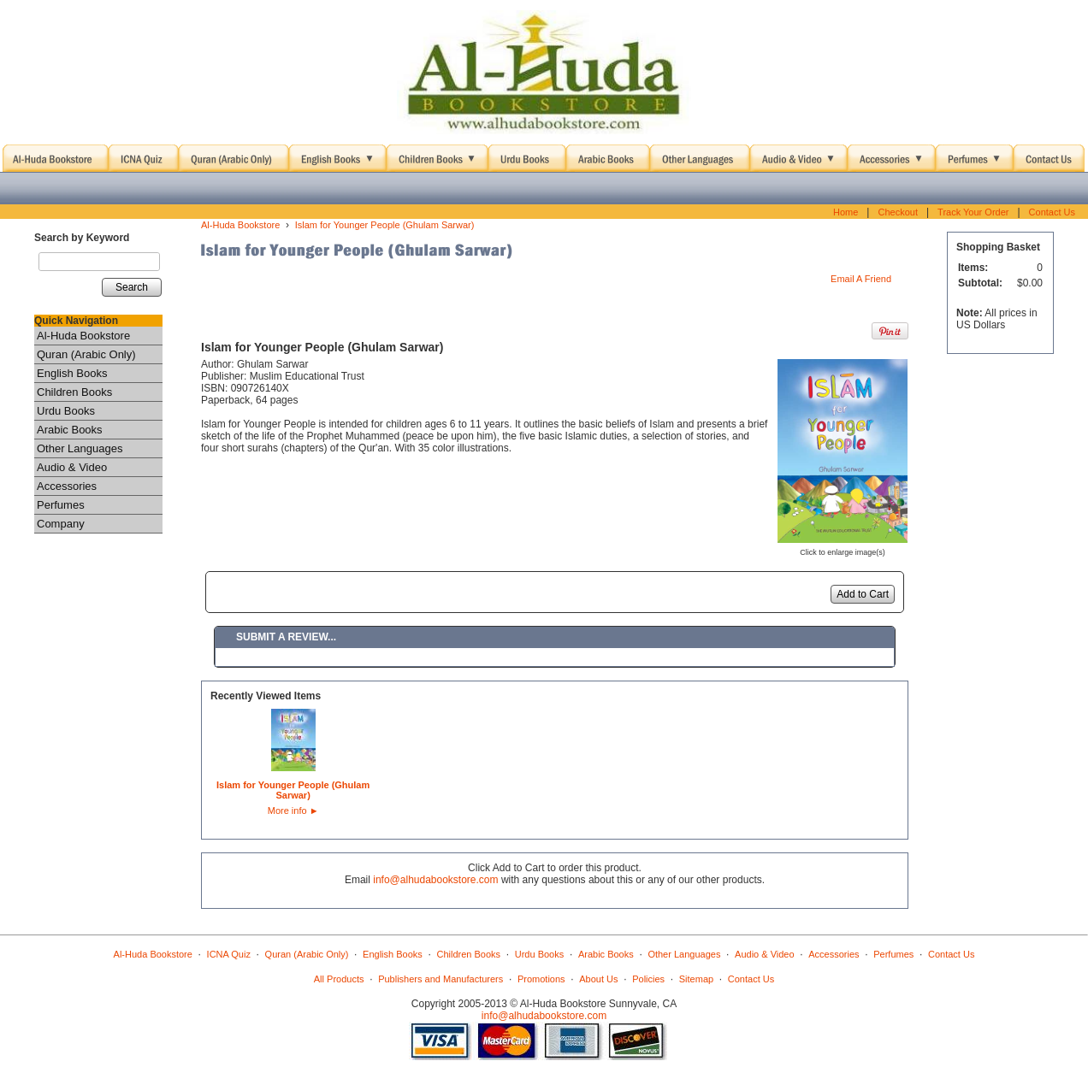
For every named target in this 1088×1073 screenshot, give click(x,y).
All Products (339, 979)
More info (293, 810)
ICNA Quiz (229, 954)
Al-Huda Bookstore (83, 335)
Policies (648, 979)
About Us (598, 979)
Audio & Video (72, 467)
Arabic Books (70, 429)
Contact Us (1052, 212)
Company (61, 523)
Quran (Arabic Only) (86, 354)
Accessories (67, 486)
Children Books (74, 392)
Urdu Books (66, 410)
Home (845, 212)
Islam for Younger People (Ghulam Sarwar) (385, 225)
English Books (72, 373)
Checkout (897, 212)
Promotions (541, 979)
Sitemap (696, 979)
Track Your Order (972, 212)
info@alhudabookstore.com (435, 880)
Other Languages (79, 448)
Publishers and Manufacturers (440, 979)
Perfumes (61, 504)
